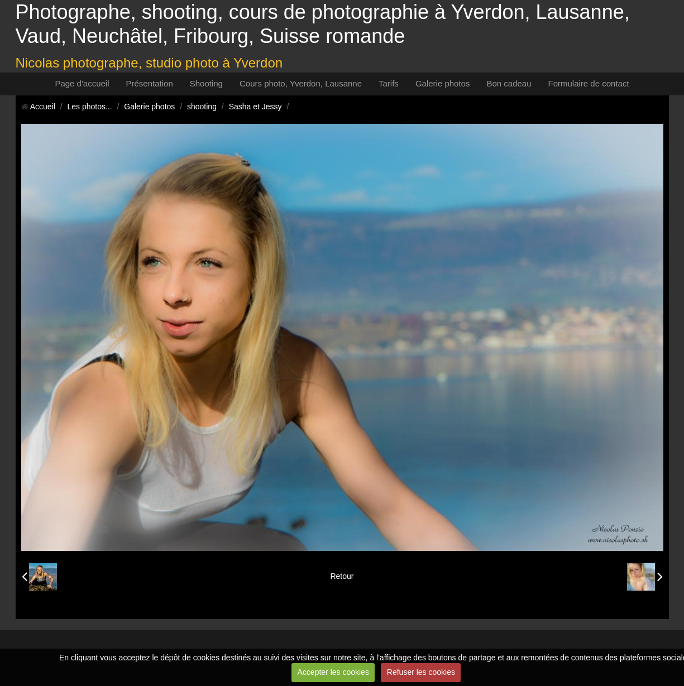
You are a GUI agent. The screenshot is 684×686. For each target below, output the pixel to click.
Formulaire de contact (588, 83)
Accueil (42, 106)
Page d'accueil (82, 83)
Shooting (206, 83)
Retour (341, 576)
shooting (202, 106)
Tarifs (389, 83)
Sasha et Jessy (255, 106)
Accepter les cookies (333, 672)
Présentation (149, 83)
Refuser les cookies (421, 672)
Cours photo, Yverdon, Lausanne (301, 83)
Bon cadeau (508, 83)
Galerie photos (442, 83)
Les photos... (89, 106)
